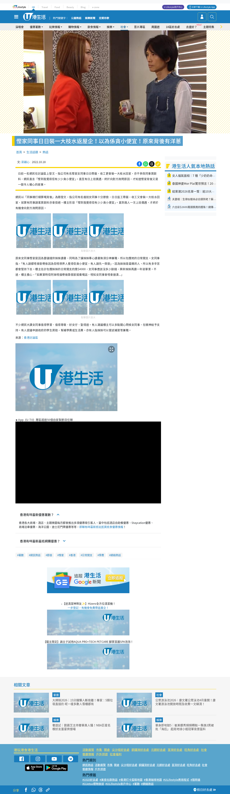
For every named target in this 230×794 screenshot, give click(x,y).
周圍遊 (155, 27)
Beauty (70, 7)
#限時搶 (195, 780)
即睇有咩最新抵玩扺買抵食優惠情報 (101, 527)
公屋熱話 (76, 18)
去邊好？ (191, 27)
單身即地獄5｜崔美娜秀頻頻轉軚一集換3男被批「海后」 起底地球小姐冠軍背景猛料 (184, 727)
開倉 (107, 749)
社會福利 (116, 754)
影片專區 (139, 27)
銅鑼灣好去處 (140, 749)
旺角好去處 (191, 749)
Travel (45, 7)
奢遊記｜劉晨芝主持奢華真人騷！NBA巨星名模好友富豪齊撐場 (81, 727)
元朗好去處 (158, 749)
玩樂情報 (54, 27)
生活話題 (32, 152)
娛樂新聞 (90, 18)
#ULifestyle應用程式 (176, 780)
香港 (73, 555)
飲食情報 (93, 27)
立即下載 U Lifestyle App (203, 7)
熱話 (45, 152)
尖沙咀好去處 (120, 749)
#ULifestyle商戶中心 (118, 784)
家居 (56, 695)
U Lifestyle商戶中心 (173, 7)
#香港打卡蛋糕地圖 (130, 780)
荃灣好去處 (175, 749)
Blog (83, 7)
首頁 (19, 152)
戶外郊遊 (102, 754)
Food (57, 7)
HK (33, 7)
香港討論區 (31, 337)
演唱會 (19, 27)
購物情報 (73, 27)
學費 (101, 555)
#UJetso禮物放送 (93, 784)
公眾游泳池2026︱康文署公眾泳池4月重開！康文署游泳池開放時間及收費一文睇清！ (185, 702)
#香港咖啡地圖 (153, 780)
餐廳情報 (88, 754)
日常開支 (87, 555)
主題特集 (208, 27)
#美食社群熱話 (109, 780)
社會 (123, 27)
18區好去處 (173, 27)
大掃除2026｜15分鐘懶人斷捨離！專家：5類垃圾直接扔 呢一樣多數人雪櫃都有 (82, 702)
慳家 (61, 555)
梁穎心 (25, 162)
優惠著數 (35, 27)
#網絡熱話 (147, 784)
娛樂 (109, 27)
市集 (99, 749)
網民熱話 (35, 555)
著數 (21, 555)
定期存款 (104, 18)
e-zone (95, 7)
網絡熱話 (116, 555)
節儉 (49, 555)
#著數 (136, 784)
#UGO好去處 (90, 780)
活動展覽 (88, 749)
